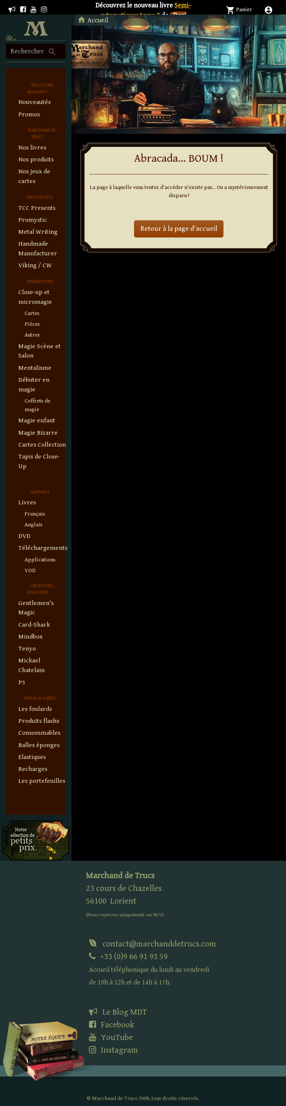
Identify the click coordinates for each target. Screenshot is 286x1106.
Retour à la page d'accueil (178, 229)
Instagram (113, 1050)
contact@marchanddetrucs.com (152, 944)
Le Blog (118, 1012)
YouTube (111, 1037)
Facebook (111, 1025)
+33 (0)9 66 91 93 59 (149, 969)
